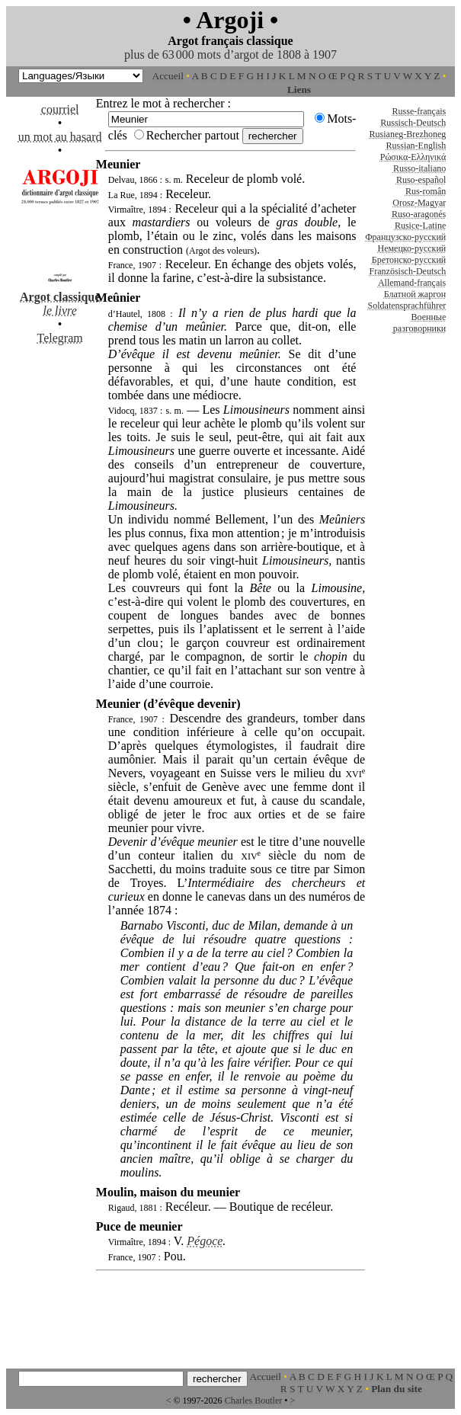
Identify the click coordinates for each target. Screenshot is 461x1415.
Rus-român (425, 191)
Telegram (60, 337)
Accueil (168, 76)
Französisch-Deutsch (408, 271)
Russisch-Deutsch (413, 122)
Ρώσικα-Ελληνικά (413, 157)
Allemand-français (412, 282)
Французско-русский (405, 237)
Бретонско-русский (409, 260)
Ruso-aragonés (419, 214)
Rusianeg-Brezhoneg (408, 134)
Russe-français (419, 111)
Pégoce (204, 1240)
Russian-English (416, 145)
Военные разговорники (419, 323)
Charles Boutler (254, 1400)
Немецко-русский (412, 248)
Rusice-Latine (420, 225)
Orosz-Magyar (419, 202)
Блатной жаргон (415, 294)
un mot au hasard (60, 136)
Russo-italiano (419, 168)
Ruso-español (421, 179)
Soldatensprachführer (407, 305)
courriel (60, 109)
